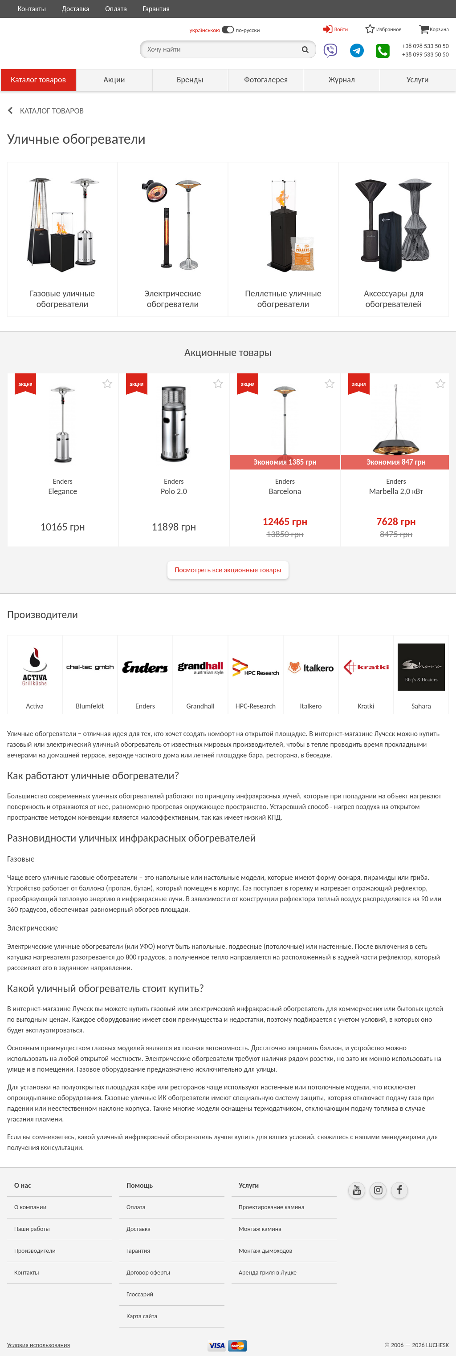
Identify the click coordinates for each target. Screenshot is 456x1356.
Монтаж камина (260, 1229)
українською (205, 30)
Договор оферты (148, 1272)
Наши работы (32, 1229)
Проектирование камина (271, 1207)
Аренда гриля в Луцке (268, 1272)
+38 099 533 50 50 (425, 54)
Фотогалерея (266, 80)
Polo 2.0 (174, 491)
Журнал (342, 80)
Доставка (76, 8)
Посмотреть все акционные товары (228, 570)
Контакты (32, 8)
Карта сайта (141, 1316)
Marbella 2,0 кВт (396, 491)
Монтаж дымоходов (265, 1251)
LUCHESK (437, 1345)
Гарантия (155, 8)
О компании (30, 1207)
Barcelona (285, 491)
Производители (35, 1251)
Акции (114, 80)
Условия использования (38, 1345)
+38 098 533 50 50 (425, 46)
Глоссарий (139, 1294)
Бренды (190, 80)
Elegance (62, 491)
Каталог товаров (38, 80)
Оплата (116, 8)
